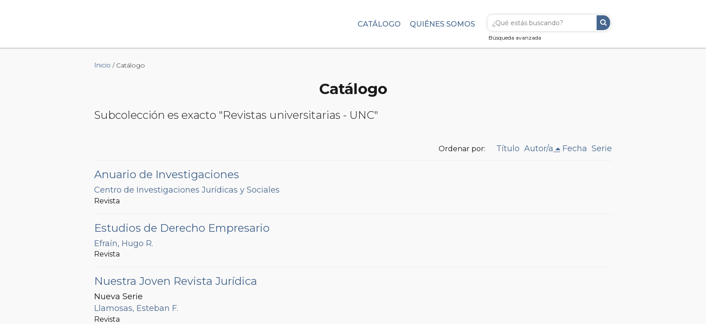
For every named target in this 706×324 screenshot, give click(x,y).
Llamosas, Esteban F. (136, 308)
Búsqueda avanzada (515, 37)
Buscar (603, 22)
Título (508, 148)
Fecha (574, 148)
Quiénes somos (442, 23)
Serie (602, 148)
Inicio (102, 65)
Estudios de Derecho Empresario (182, 227)
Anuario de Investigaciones (166, 174)
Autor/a (538, 148)
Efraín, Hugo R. (123, 243)
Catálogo (379, 23)
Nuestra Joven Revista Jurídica (175, 281)
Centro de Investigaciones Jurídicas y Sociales (187, 190)
